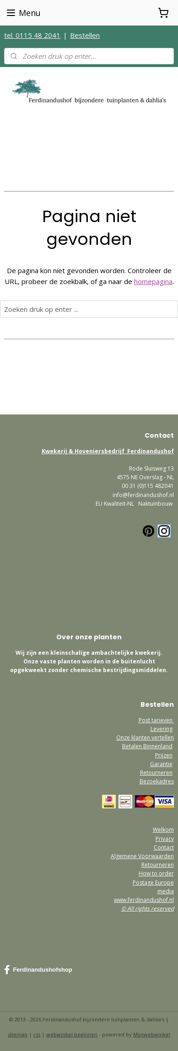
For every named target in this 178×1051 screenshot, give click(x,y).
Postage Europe (153, 882)
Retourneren (156, 773)
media (165, 891)
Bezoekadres (157, 781)
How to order (156, 873)
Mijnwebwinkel (151, 1034)
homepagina (153, 281)
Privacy (165, 839)
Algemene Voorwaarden (142, 856)
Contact (164, 847)
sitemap (17, 1034)
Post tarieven (156, 720)
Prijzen (164, 755)
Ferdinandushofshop (38, 969)
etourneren (159, 865)
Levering (162, 729)
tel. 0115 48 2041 (32, 35)
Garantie (161, 764)
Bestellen (85, 35)
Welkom (163, 830)
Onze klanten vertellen (145, 737)
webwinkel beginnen (71, 1034)
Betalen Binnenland (147, 746)
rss (36, 1034)
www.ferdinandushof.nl (144, 900)
